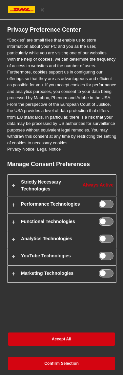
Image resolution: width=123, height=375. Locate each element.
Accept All (61, 339)
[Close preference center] (42, 10)
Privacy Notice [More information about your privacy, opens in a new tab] (20, 149)
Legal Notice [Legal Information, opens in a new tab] (49, 149)
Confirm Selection (61, 363)
